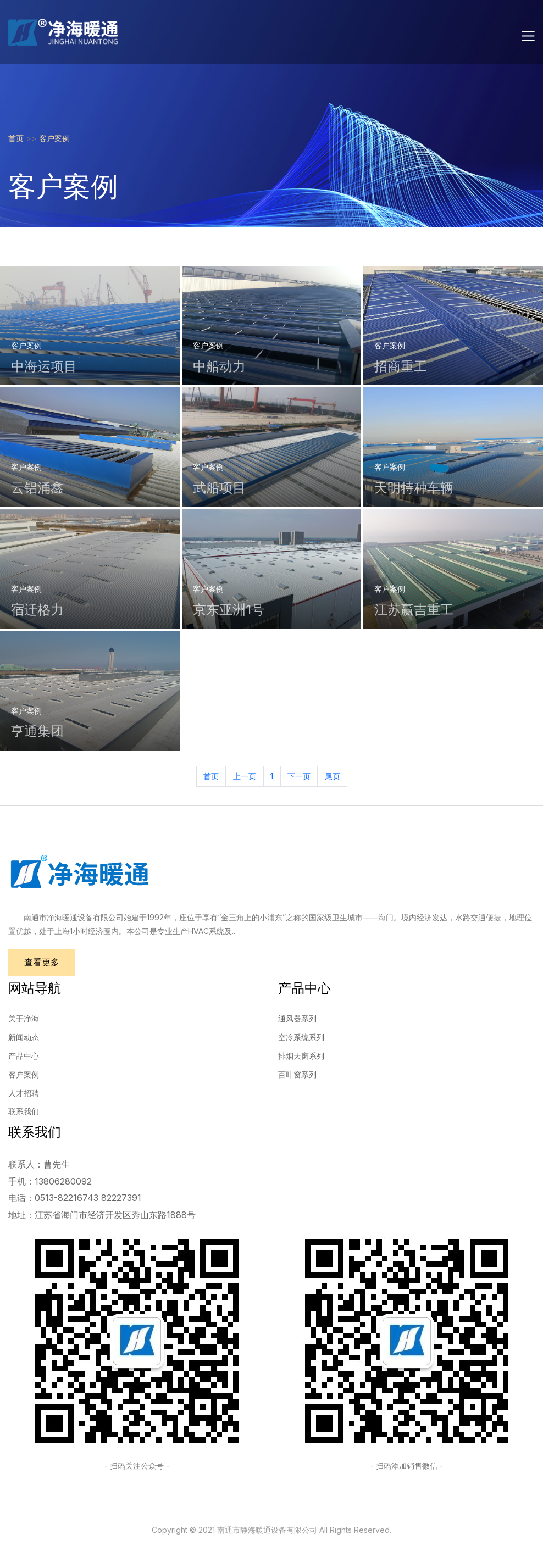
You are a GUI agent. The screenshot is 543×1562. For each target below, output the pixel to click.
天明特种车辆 (413, 488)
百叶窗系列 (297, 1075)
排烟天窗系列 (301, 1056)
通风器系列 (297, 1019)
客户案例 (54, 138)
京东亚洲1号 (228, 610)
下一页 (299, 776)
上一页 (244, 776)
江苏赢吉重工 (413, 610)
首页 (16, 138)
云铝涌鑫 (37, 488)
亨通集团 (37, 731)
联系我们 (23, 1111)
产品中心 (23, 1056)
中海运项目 (44, 366)
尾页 (332, 776)
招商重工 (400, 366)
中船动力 (219, 366)
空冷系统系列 (301, 1037)
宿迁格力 (37, 610)
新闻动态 (23, 1037)
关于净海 (23, 1019)
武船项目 (219, 488)
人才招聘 (23, 1093)
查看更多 (42, 962)
